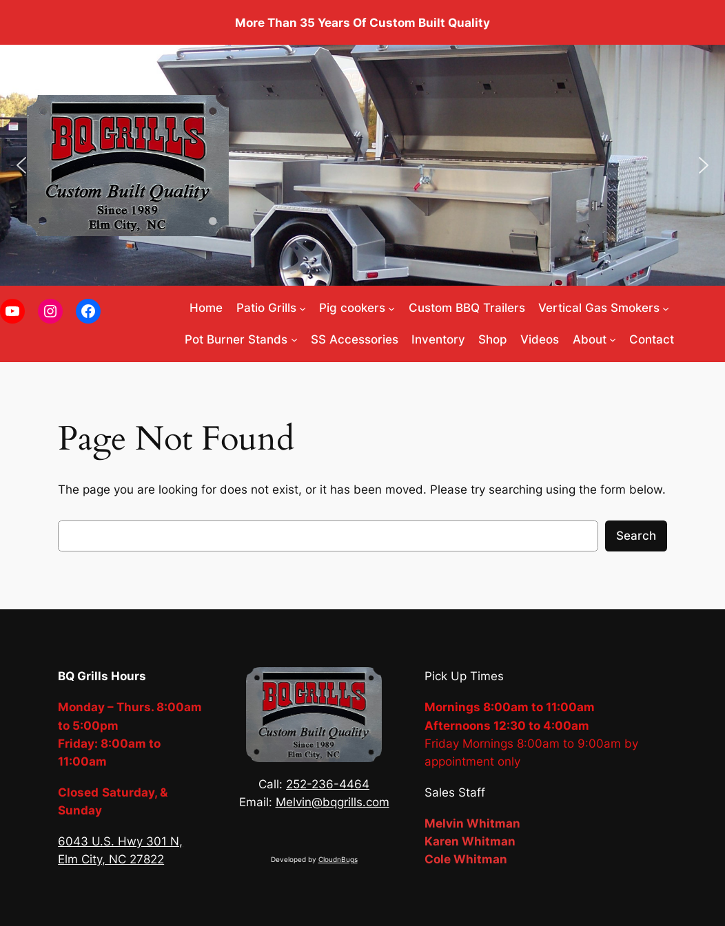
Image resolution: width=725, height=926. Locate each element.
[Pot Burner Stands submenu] (294, 339)
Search (636, 536)
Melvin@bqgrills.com (332, 802)
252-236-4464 (327, 784)
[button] (21, 165)
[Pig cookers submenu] (391, 307)
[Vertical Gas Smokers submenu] (665, 307)
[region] (362, 165)
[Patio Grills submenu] (302, 307)
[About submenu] (612, 339)
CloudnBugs (338, 859)
